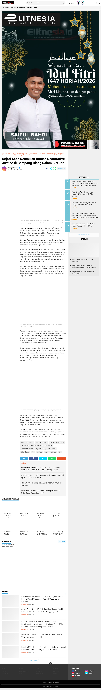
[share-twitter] (50, 170)
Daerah (9, 7)
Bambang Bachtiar (22, 153)
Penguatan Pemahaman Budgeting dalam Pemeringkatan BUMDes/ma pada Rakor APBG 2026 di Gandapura (86, 215)
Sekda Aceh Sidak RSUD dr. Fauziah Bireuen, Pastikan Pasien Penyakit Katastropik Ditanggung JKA (41, 615)
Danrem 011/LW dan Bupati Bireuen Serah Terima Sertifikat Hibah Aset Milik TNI (43, 640)
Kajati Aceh (5, 155)
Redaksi (43, 684)
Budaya (21, 670)
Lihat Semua (33, 662)
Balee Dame (11, 153)
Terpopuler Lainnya (84, 231)
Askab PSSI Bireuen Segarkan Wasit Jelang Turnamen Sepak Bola (87, 203)
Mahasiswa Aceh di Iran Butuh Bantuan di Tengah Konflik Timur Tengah (87, 193)
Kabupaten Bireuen (59, 153)
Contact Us (51, 684)
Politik (55, 675)
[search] (45, 3)
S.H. (16, 156)
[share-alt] (24, 460)
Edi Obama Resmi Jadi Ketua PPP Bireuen (84, 257)
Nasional (17, 7)
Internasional (26, 7)
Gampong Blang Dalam (36, 153)
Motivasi (56, 673)
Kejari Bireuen (47, 155)
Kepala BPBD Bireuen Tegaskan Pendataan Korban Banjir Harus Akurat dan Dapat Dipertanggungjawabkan (86, 184)
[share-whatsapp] (54, 170)
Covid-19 (38, 670)
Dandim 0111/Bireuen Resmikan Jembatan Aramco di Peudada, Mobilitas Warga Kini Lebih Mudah (40, 653)
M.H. (53, 155)
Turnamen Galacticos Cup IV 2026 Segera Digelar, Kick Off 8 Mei (87, 223)
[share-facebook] (46, 170)
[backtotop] (50, 666)
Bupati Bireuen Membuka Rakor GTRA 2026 (83, 269)
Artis (4, 670)
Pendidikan (39, 675)
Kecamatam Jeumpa (16, 155)
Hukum (4, 673)
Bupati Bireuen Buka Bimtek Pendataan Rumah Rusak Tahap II (84, 263)
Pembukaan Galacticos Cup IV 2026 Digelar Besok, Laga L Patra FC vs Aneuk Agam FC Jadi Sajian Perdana (41, 602)
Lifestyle (37, 7)
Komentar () (61, 170)
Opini (20, 675)
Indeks (58, 684)
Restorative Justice (8, 156)
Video (44, 7)
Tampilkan (62, 543)
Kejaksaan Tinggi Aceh (30, 155)
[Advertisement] (84, 162)
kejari (40, 155)
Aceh (5, 153)
